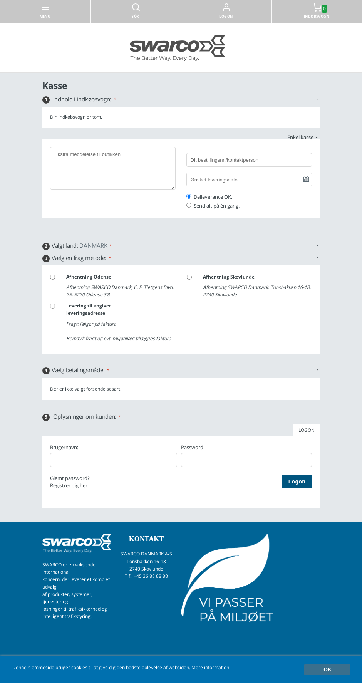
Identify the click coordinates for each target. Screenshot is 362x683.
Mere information (210, 667)
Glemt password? (70, 478)
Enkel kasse (300, 137)
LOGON (306, 430)
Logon (226, 16)
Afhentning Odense (88, 277)
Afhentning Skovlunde (229, 277)
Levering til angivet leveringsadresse (88, 309)
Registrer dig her (68, 485)
